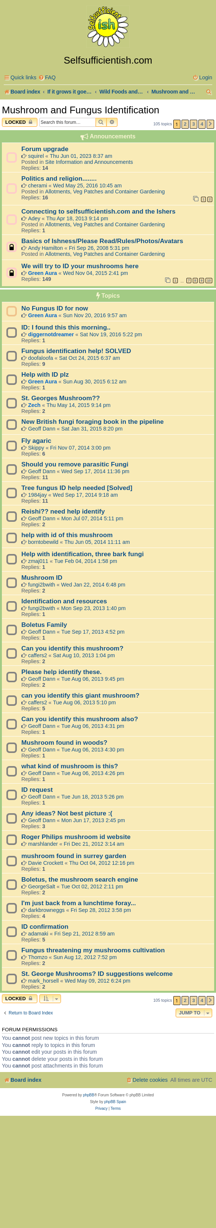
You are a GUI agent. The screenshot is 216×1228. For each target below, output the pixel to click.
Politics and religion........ (59, 178)
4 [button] (202, 124)
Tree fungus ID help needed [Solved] (76, 487)
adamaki (38, 934)
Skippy (36, 448)
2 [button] (185, 124)
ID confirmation (45, 926)
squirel (36, 156)
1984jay (37, 495)
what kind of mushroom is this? (69, 766)
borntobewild (43, 542)
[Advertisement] (108, 1172)
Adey (34, 218)
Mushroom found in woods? (64, 742)
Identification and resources (64, 601)
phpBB (88, 1095)
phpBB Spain (115, 1102)
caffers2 (37, 655)
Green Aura (42, 273)
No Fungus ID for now (54, 308)
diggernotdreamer (51, 334)
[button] (210, 124)
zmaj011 (38, 561)
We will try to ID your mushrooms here (80, 266)
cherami (37, 186)
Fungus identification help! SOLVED (76, 351)
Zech (34, 405)
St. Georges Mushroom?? (60, 398)
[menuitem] (47, 77)
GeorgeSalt (41, 886)
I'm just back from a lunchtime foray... (78, 903)
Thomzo (38, 957)
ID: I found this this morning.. (65, 327)
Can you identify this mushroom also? (79, 719)
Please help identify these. (61, 672)
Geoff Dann (41, 429)
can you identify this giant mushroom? (80, 695)
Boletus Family (44, 624)
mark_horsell (43, 981)
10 (209, 280)
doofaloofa (40, 358)
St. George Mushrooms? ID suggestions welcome (97, 973)
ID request (37, 789)
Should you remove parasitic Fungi (74, 464)
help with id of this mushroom (67, 535)
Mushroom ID (42, 577)
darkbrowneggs (46, 910)
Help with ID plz (45, 374)
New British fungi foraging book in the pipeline (92, 421)
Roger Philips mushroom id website (76, 836)
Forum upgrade (45, 149)
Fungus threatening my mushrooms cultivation (93, 950)
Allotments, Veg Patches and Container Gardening (105, 192)
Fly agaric (36, 440)
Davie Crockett (45, 863)
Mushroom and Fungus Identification (80, 110)
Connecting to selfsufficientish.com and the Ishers (98, 211)
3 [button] (193, 124)
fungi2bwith (41, 585)
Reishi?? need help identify (63, 511)
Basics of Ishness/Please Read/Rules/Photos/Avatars (102, 241)
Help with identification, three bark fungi (82, 554)
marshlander (43, 844)
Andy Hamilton (45, 248)
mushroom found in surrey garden (73, 856)
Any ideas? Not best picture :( (66, 813)
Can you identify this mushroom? (72, 648)
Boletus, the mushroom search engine (79, 879)
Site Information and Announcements (89, 162)
